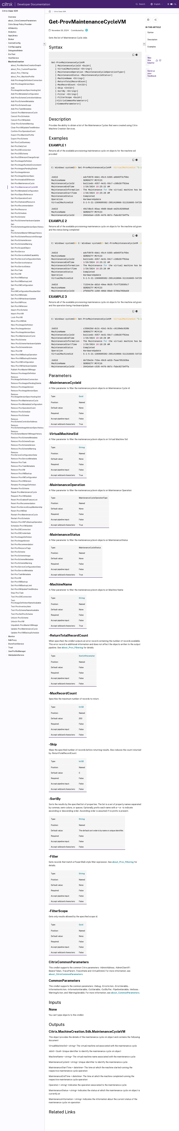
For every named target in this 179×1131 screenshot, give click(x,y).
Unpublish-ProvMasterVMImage (24, 625)
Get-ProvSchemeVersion (21, 240)
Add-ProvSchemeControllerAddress (26, 98)
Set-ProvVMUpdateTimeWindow (24, 589)
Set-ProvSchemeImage (20, 556)
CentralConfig (14, 43)
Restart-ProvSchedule (20, 518)
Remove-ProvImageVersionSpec (24, 391)
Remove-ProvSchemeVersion (23, 445)
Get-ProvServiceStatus (20, 266)
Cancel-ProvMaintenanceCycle (24, 113)
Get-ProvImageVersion (20, 172)
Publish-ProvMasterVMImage (23, 370)
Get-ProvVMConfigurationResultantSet (25, 290)
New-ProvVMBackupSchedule (24, 358)
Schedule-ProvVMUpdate (21, 526)
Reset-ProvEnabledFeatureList (24, 500)
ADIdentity (12, 28)
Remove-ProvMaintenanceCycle (24, 401)
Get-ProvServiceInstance (21, 263)
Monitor (11, 636)
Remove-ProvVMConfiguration (24, 477)
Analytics (12, 32)
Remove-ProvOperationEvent (23, 408)
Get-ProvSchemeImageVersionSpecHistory (27, 225)
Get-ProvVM (16, 274)
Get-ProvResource (19, 209)
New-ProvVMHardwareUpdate (24, 366)
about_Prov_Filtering (19, 73)
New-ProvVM (16, 351)
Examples (151, 48)
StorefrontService (16, 644)
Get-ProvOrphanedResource (23, 202)
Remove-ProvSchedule (20, 412)
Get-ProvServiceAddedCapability (25, 255)
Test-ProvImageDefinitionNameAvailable (26, 601)
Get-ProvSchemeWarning (21, 244)
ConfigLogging (14, 47)
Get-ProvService (18, 252)
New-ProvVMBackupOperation (24, 355)
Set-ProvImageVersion (20, 541)
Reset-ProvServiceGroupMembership (26, 507)
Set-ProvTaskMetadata (21, 574)
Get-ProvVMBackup (19, 278)
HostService (13, 58)
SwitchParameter (87, 656)
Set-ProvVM (16, 578)
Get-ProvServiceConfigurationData (26, 259)
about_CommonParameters (125, 993)
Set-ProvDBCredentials (21, 533)
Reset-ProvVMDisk (19, 511)
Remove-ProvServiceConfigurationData (24, 453)
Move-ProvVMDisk (18, 321)
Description (152, 41)
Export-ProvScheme (19, 139)
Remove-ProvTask (18, 462)
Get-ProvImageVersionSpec (22, 176)
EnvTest (11, 54)
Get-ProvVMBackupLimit (21, 281)
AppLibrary (12, 36)
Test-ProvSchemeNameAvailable (25, 610)
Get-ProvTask (17, 270)
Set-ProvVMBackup (19, 582)
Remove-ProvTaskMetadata (23, 466)
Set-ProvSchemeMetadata (22, 559)
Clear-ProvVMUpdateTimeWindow (25, 128)
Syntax (150, 33)
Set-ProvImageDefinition (21, 537)
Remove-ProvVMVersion (21, 481)
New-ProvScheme (18, 340)
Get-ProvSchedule (18, 213)
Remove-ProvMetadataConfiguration (26, 404)
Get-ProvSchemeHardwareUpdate (25, 221)
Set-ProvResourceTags (21, 548)
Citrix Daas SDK (60, 11)
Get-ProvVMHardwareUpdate (23, 299)
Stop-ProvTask (17, 593)
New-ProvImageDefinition (22, 325)
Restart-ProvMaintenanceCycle (24, 515)
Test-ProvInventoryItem (21, 606)
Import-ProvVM (17, 314)
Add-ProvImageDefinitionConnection (26, 80)
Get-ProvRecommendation (22, 206)
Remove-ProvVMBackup (21, 473)
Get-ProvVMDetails (19, 295)
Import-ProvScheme (19, 310)
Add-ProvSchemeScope (21, 105)
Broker (11, 39)
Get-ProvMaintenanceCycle (22, 183)
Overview (12, 17)
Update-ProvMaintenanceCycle (24, 629)
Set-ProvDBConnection (21, 529)
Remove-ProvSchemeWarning (23, 449)
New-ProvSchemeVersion (21, 347)
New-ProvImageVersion (21, 329)
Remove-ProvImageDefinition (23, 373)
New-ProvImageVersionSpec (23, 332)
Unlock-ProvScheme (19, 618)
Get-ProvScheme (18, 217)
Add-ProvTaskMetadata (21, 109)
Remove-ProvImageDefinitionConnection (24, 378)
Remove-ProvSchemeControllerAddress (24, 420)
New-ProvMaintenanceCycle (23, 336)
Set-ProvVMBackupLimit (21, 585)
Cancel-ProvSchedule (20, 116)
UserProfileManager (17, 651)
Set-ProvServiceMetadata (22, 570)
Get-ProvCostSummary (20, 142)
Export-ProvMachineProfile (22, 135)
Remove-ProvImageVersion (22, 387)
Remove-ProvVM (18, 470)
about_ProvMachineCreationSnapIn (26, 65)
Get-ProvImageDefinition (21, 161)
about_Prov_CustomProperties (24, 69)
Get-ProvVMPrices (18, 302)
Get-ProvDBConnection (21, 150)
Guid (81, 396)
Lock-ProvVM (17, 317)
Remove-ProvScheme (20, 415)
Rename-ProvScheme (20, 488)
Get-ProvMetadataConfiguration (24, 191)
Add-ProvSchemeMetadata (22, 101)
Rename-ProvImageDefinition (23, 485)
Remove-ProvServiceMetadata (24, 459)
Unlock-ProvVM (17, 621)
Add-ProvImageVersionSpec (23, 84)
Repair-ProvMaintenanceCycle (24, 492)
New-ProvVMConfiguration (22, 362)
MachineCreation (16, 62)
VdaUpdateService (16, 655)
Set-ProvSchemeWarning (21, 563)
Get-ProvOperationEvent (21, 198)
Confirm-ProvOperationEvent (23, 131)
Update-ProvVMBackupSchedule (25, 633)
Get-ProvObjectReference (22, 194)
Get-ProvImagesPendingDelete (24, 169)
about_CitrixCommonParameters (22, 21)
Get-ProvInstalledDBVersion (23, 180)
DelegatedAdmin (15, 50)
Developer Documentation (33, 4)
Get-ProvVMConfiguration (22, 285)
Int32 (81, 707)
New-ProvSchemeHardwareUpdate (26, 344)
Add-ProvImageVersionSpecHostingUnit (26, 89)
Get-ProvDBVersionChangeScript (25, 157)
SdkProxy (12, 640)
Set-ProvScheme (18, 552)
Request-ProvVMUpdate (21, 496)
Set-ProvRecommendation (22, 544)
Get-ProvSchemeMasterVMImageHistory (26, 231)
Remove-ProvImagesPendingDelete (26, 383)
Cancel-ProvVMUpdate (20, 120)
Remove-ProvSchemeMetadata (24, 438)
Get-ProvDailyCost (19, 146)
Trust (10, 647)
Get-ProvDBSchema (19, 154)
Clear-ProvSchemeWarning (22, 124)
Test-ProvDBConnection (21, 597)
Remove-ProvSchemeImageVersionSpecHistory (27, 426)
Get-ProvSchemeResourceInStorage (26, 237)
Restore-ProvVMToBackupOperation (26, 522)
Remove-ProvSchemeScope (23, 441)
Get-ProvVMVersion (19, 306)
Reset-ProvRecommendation (23, 503)
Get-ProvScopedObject (20, 248)
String (82, 447)
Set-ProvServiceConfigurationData (26, 567)
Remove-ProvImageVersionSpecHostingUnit (26, 395)
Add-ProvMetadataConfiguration (25, 94)
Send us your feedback (151, 73)
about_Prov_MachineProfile (22, 77)
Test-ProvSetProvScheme (22, 614)
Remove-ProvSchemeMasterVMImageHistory (26, 432)
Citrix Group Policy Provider (20, 24)
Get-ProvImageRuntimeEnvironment (26, 165)
